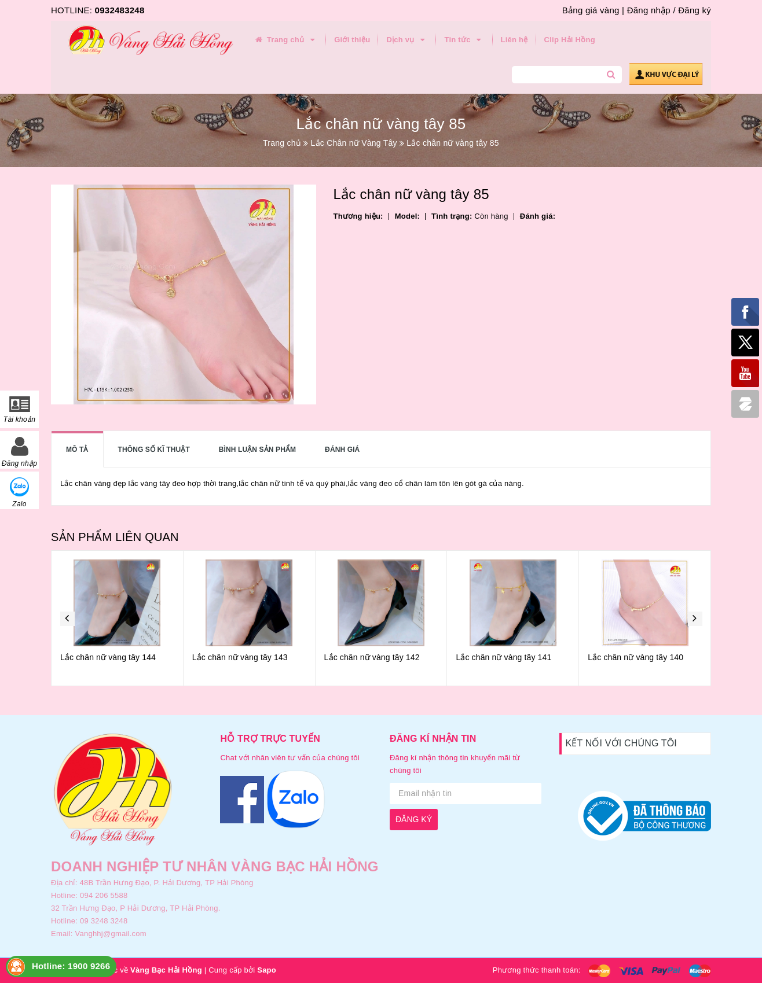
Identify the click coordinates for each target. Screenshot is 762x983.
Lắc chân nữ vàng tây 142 (372, 657)
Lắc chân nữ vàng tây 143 (240, 657)
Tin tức (464, 40)
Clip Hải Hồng (569, 39)
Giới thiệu (352, 39)
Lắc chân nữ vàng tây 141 (503, 657)
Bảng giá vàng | (593, 10)
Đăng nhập (649, 10)
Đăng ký (694, 10)
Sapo (266, 970)
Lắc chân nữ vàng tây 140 (635, 657)
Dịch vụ (407, 40)
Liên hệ (514, 39)
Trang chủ (285, 40)
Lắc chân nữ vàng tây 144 (108, 657)
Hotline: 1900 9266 (71, 966)
